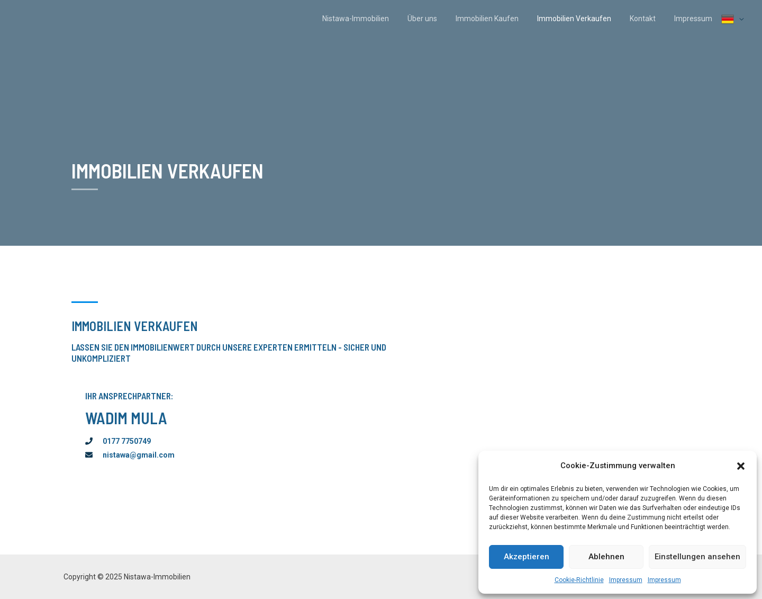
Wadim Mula (126, 417)
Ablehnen (606, 556)
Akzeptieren (526, 556)
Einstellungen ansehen (697, 556)
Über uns (438, 18)
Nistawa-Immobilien (375, 18)
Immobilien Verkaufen (583, 18)
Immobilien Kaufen (499, 18)
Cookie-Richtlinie (579, 580)
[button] (741, 466)
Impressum (625, 580)
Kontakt (648, 18)
